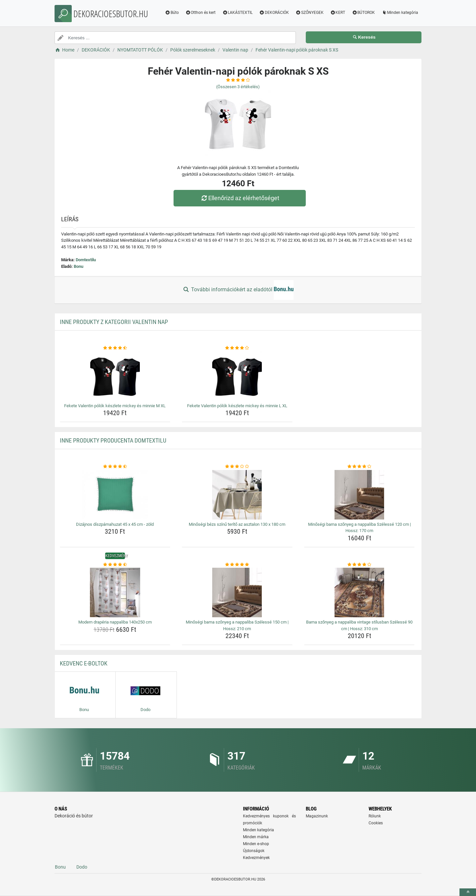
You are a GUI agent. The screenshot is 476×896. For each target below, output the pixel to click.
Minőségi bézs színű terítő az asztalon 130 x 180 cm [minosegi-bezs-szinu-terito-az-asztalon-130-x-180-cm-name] (237, 524)
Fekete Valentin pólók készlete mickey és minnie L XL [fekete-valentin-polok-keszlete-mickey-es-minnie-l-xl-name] (237, 405)
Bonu (78, 266)
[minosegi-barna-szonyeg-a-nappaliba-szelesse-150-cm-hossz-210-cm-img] (237, 592)
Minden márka (256, 837)
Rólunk (375, 816)
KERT (337, 12)
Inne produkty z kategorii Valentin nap (114, 321)
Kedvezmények (256, 857)
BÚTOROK (363, 12)
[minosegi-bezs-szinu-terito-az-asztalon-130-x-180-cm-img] (237, 495)
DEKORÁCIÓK (274, 12)
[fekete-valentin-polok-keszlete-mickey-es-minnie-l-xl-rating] (237, 348)
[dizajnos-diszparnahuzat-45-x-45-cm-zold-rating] (115, 466)
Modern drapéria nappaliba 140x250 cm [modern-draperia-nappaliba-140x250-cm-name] (115, 622)
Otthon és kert (200, 12)
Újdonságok (253, 850)
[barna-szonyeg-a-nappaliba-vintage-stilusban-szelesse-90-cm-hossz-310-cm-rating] (359, 564)
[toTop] (467, 892)
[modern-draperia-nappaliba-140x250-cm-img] (115, 592)
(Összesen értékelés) (238, 86)
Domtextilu (86, 259)
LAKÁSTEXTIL (237, 12)
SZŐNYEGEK (310, 12)
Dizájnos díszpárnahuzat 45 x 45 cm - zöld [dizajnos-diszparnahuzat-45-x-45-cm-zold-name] (115, 524)
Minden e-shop (256, 844)
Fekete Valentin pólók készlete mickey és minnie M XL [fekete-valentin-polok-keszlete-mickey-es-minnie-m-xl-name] (115, 405)
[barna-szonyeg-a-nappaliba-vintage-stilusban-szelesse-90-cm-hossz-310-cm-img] (359, 592)
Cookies (376, 823)
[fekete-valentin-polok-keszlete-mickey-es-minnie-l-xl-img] (237, 376)
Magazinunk (317, 816)
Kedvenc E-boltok (83, 663)
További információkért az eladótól (238, 290)
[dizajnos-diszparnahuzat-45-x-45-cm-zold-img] (115, 495)
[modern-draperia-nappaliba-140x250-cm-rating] (115, 564)
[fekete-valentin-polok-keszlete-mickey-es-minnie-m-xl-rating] (115, 348)
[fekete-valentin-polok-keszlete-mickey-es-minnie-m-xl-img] (115, 376)
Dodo (81, 867)
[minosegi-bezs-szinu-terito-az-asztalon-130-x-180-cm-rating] (237, 466)
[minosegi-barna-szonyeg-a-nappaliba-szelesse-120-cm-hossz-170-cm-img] (359, 495)
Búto (172, 12)
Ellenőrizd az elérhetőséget (239, 198)
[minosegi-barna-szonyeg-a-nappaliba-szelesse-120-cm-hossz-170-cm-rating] (359, 466)
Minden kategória (399, 12)
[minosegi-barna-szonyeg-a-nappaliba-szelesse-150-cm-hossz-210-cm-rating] (237, 564)
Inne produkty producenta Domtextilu (113, 440)
